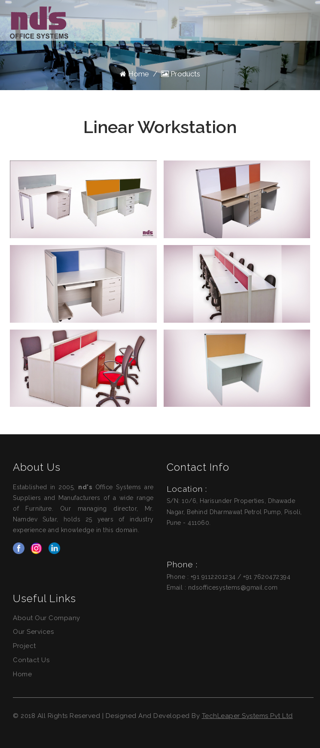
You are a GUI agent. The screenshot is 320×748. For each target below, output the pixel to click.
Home (134, 74)
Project (24, 646)
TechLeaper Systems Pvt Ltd (247, 716)
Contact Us (31, 660)
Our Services (33, 632)
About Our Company (46, 618)
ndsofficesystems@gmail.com (233, 587)
